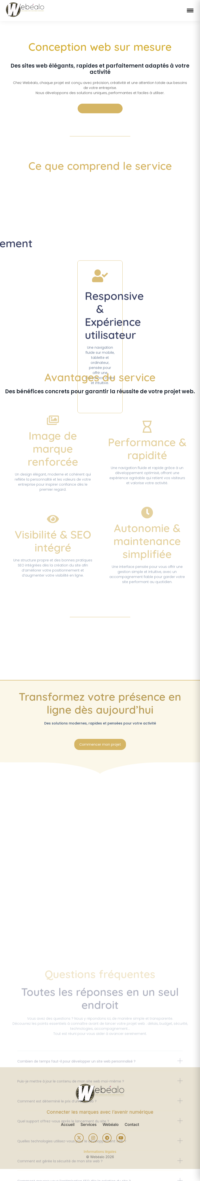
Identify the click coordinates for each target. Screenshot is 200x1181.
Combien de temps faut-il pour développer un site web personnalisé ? (76, 1134)
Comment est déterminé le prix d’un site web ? (57, 1174)
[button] (100, 1137)
